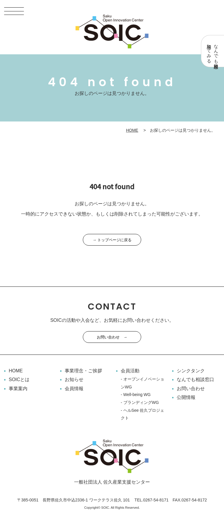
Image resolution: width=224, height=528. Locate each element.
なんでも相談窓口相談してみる (213, 51)
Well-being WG (137, 394)
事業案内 (18, 388)
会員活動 (130, 370)
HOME (132, 130)
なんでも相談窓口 (195, 379)
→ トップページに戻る (112, 240)
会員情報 (74, 388)
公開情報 (186, 397)
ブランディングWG (141, 402)
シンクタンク (191, 370)
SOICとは (19, 379)
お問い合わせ (191, 388)
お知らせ (74, 379)
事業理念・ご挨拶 (83, 370)
